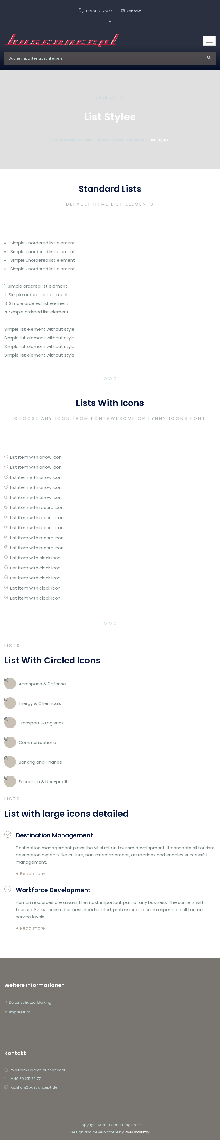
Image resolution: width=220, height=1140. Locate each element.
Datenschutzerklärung (30, 1002)
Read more (32, 874)
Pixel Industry (137, 1132)
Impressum (19, 1012)
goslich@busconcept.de (34, 1087)
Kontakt (134, 11)
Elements (135, 140)
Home (102, 140)
